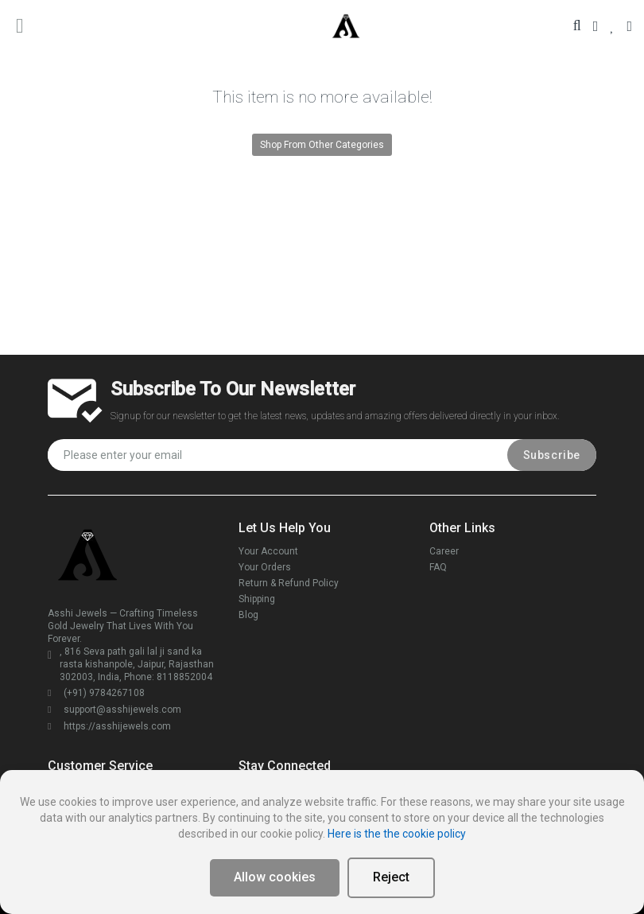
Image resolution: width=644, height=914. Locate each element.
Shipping (257, 599)
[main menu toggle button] (20, 25)
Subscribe (551, 455)
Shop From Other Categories (322, 144)
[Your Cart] (629, 26)
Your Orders (265, 567)
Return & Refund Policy (289, 583)
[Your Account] (596, 26)
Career (444, 551)
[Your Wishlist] (612, 26)
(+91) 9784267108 (96, 692)
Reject (391, 877)
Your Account (268, 551)
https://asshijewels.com (109, 726)
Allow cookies (275, 877)
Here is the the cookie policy (397, 833)
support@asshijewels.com (114, 709)
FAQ (438, 567)
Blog (248, 614)
